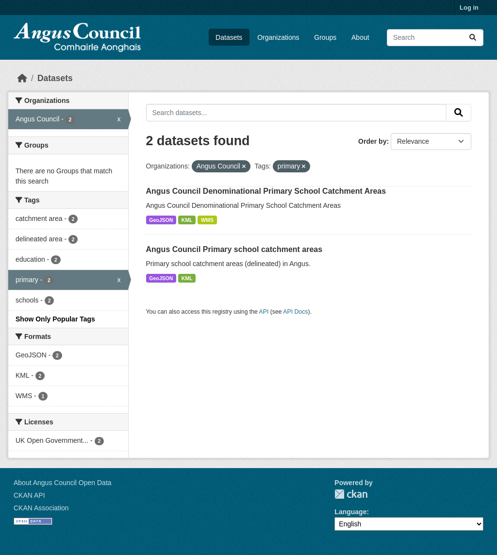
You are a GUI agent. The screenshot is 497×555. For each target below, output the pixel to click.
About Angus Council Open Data (63, 483)
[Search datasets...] (435, 37)
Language (350, 512)
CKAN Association (41, 508)
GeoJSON (161, 220)
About (360, 37)
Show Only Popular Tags (55, 319)
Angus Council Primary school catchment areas (234, 249)
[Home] (22, 78)
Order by (372, 141)
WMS (207, 220)
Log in (469, 7)
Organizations (278, 37)
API (264, 311)
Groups (325, 37)
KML (187, 220)
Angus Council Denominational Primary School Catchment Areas (266, 191)
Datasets (228, 37)
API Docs (295, 311)
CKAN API (29, 495)
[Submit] (472, 37)
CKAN (350, 494)
